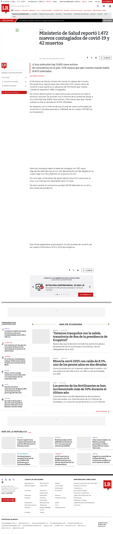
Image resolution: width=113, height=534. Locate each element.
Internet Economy (30, 505)
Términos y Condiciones (81, 493)
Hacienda (7, 356)
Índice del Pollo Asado (46, 14)
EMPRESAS (32, 10)
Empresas (28, 495)
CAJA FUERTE (87, 10)
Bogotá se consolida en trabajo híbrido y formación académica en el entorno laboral (101, 459)
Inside (57, 502)
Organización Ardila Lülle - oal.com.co (103, 524)
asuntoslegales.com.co (9, 523)
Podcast (27, 507)
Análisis (57, 483)
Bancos (93, 14)
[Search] (98, 6)
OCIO (38, 10)
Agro (14, 16)
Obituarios (43, 505)
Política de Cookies (80, 500)
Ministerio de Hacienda (81, 14)
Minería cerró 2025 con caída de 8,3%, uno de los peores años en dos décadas (80, 362)
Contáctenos (78, 488)
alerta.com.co (6, 528)
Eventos (57, 495)
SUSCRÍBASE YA (85, 294)
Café (105, 14)
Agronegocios (29, 483)
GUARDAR (105, 58)
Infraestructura (44, 502)
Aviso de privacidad (80, 490)
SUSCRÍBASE (107, 1)
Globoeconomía (60, 498)
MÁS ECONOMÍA (101, 411)
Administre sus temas (10, 92)
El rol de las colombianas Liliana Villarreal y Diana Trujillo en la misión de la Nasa (15, 362)
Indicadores (28, 502)
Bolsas (7, 370)
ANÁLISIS (67, 10)
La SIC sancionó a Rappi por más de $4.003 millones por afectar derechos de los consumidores (64, 460)
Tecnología (8, 342)
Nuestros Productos (80, 485)
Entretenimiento (23, 454)
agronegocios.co (24, 523)
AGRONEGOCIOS (58, 10)
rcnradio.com (58, 525)
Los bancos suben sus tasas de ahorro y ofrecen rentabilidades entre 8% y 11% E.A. (15, 334)
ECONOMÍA (24, 10)
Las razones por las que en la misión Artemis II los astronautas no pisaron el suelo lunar (15, 348)
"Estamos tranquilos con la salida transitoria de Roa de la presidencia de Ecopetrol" (80, 336)
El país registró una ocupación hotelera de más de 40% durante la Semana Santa (26, 443)
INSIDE (104, 10)
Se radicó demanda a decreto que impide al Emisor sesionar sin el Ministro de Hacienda (14, 404)
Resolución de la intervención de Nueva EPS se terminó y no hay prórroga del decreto (15, 390)
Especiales (43, 495)
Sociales (27, 512)
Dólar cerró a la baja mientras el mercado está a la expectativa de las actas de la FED (15, 376)
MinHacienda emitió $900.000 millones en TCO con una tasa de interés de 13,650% (63, 443)
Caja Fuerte (43, 485)
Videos (42, 512)
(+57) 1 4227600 (7, 493)
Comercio (58, 454)
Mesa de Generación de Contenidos (85, 483)
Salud (6, 384)
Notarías (34, 14)
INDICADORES (97, 10)
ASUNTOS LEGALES (76, 10)
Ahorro (99, 14)
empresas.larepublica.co (40, 523)
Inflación (59, 14)
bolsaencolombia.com (75, 523)
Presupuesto (68, 14)
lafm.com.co (82, 525)
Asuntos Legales (30, 485)
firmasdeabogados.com (58, 523)
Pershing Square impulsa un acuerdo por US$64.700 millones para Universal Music (25, 460)
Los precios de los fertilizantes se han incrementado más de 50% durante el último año (79, 389)
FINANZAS (17, 10)
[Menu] (12, 10)
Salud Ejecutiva (60, 507)
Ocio (56, 505)
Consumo (28, 490)
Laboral (95, 454)
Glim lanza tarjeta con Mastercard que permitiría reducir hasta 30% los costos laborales (101, 444)
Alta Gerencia (44, 483)
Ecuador (20, 437)
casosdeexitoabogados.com (11, 525)
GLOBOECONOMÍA (46, 10)
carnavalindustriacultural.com (32, 525)
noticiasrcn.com (70, 525)
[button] (32, 287)
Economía (58, 490)
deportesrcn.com (18, 528)
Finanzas (27, 498)
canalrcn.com (48, 525)
